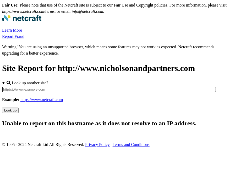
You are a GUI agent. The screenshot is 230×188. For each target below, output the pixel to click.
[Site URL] (109, 89)
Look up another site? (27, 83)
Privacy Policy (97, 144)
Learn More (12, 30)
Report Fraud (13, 36)
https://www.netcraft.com (41, 99)
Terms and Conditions (131, 144)
